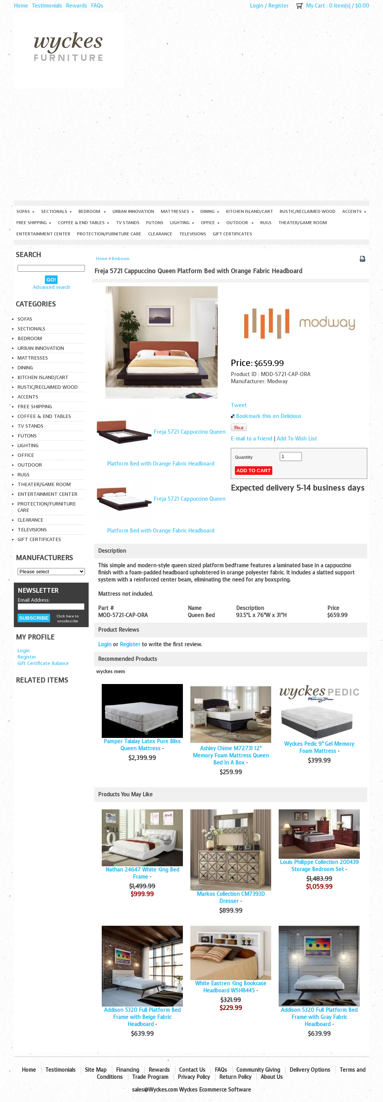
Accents (354, 211)
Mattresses (177, 211)
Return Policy (235, 1077)
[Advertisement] (191, 144)
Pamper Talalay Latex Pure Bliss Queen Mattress (142, 745)
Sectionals (56, 211)
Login (256, 5)
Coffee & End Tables (83, 223)
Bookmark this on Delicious (268, 416)
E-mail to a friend (251, 438)
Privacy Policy (194, 1077)
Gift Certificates (232, 234)
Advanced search (51, 287)
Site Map (96, 1070)
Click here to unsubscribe (67, 618)
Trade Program (150, 1077)
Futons (154, 223)
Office (210, 223)
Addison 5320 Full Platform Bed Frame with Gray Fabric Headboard (319, 1017)
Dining (209, 211)
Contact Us (192, 1070)
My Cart (315, 5)
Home (21, 5)
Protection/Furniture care (109, 234)
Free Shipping (33, 223)
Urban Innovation (133, 211)
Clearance (160, 234)
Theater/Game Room (302, 223)
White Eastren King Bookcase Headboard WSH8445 (230, 987)
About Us (272, 1077)
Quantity (243, 457)
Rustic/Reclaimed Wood (307, 211)
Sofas (25, 211)
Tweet (239, 405)
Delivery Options (309, 1070)
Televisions (192, 234)
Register (278, 5)
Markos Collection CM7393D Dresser (231, 898)
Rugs (266, 223)
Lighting (182, 223)
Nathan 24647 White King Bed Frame (142, 873)
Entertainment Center (43, 234)
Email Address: (34, 600)
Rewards (76, 5)
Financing (127, 1070)
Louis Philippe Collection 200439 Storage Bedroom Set (319, 866)
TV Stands (128, 223)
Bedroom (92, 211)
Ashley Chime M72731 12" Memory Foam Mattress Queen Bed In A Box (231, 755)
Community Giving (258, 1070)
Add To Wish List (297, 438)
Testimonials (47, 5)
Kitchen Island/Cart (249, 211)
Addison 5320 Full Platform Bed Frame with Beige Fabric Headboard (142, 1017)
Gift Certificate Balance (43, 663)
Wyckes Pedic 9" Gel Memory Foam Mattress (319, 748)
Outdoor (240, 223)
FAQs (97, 5)
